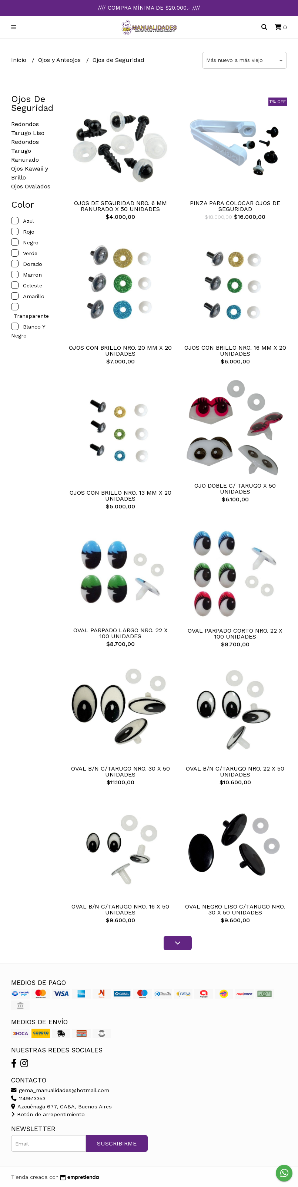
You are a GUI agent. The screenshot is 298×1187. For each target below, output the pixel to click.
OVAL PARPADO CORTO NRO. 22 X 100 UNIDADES (235, 633)
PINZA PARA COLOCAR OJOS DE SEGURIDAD (235, 206)
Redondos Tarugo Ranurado (25, 150)
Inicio (19, 59)
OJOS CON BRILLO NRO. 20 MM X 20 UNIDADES (120, 350)
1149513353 (28, 1098)
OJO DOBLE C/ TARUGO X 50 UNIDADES (235, 488)
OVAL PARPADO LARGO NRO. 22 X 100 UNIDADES (120, 633)
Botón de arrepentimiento (48, 1114)
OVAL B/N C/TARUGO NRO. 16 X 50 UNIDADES (120, 909)
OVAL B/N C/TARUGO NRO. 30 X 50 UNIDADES (120, 771)
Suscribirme (117, 1143)
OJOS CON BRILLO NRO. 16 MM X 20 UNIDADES (235, 350)
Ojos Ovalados (30, 186)
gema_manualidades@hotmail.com (60, 1090)
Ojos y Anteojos (60, 59)
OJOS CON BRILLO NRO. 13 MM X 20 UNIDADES (120, 495)
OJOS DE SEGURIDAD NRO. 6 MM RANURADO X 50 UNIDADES (120, 206)
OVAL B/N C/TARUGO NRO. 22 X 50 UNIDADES (235, 771)
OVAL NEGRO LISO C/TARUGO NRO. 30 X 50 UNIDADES (235, 909)
